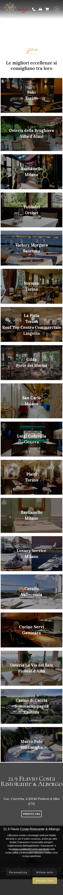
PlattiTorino (31, 477)
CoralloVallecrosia (31, 591)
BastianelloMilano (31, 171)
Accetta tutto (45, 880)
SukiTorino (31, 95)
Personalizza (18, 872)
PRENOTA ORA (31, 813)
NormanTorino (31, 286)
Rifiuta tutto (44, 872)
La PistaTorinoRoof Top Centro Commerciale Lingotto (31, 324)
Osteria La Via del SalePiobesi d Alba (31, 668)
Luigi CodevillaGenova (31, 439)
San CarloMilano (31, 400)
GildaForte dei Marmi (31, 362)
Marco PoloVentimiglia (31, 744)
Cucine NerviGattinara (31, 629)
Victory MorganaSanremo (31, 248)
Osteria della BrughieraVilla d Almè (31, 133)
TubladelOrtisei (31, 209)
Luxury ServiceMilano (31, 553)
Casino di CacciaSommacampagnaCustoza (32, 706)
